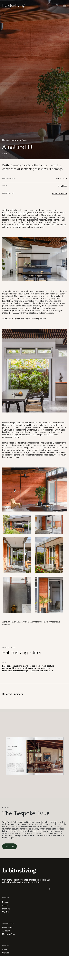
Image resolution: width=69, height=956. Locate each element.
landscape (7, 671)
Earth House (29, 666)
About (4, 949)
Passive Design (20, 671)
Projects (5, 902)
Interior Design (29, 668)
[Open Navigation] (64, 5)
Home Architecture (45, 666)
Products (6, 909)
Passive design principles (41, 671)
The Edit (6, 912)
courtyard (17, 666)
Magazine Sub (8, 934)
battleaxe (6, 666)
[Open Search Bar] (57, 5)
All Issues (6, 931)
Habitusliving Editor (18, 140)
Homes (5, 140)
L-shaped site (43, 668)
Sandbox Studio (59, 193)
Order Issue (9, 846)
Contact (5, 953)
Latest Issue (7, 927)
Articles (5, 905)
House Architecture (11, 668)
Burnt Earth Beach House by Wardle (30, 319)
